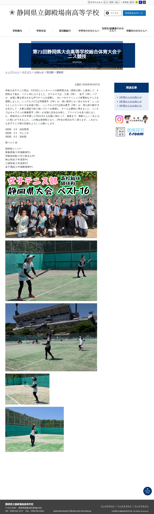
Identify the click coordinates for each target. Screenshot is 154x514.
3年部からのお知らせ (130, 105)
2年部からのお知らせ (130, 101)
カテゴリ (27, 72)
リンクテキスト (108, 506)
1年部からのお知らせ (130, 97)
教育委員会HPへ (134, 13)
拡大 (106, 2)
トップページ (12, 72)
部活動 (50, 72)
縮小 (117, 2)
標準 (112, 2)
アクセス (115, 13)
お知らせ (39, 72)
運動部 (59, 72)
